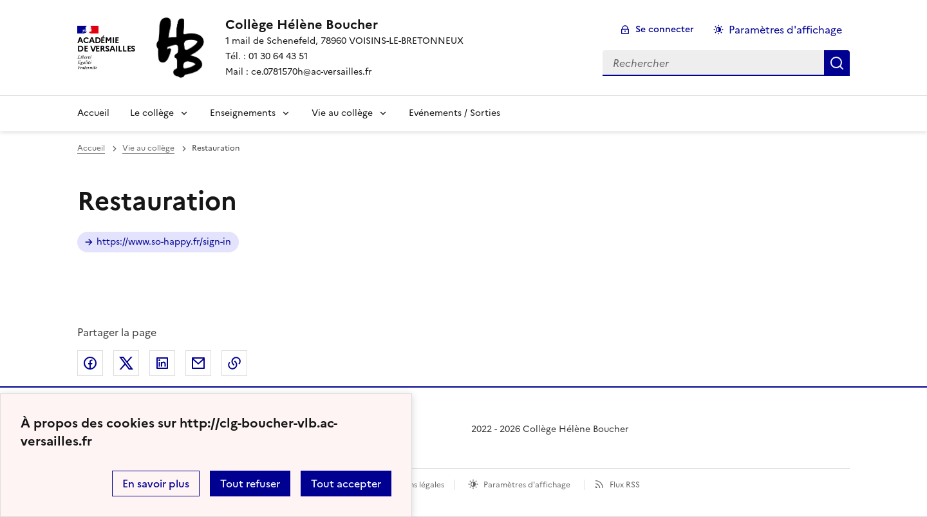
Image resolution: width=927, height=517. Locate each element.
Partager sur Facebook (90, 363)
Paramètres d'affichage (526, 485)
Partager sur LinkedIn (162, 363)
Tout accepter (346, 483)
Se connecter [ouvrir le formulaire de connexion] (664, 29)
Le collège (152, 113)
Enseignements (243, 113)
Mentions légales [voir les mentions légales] (413, 485)
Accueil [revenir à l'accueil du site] (91, 148)
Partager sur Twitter (126, 363)
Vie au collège (342, 113)
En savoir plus (155, 483)
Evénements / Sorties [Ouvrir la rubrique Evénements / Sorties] (454, 113)
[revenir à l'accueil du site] (344, 24)
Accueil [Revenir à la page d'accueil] (93, 113)
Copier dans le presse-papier (234, 363)
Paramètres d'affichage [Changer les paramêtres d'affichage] (785, 29)
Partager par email (198, 363)
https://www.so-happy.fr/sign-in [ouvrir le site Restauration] (164, 242)
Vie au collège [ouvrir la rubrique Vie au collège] (148, 148)
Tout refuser (250, 483)
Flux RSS (625, 485)
